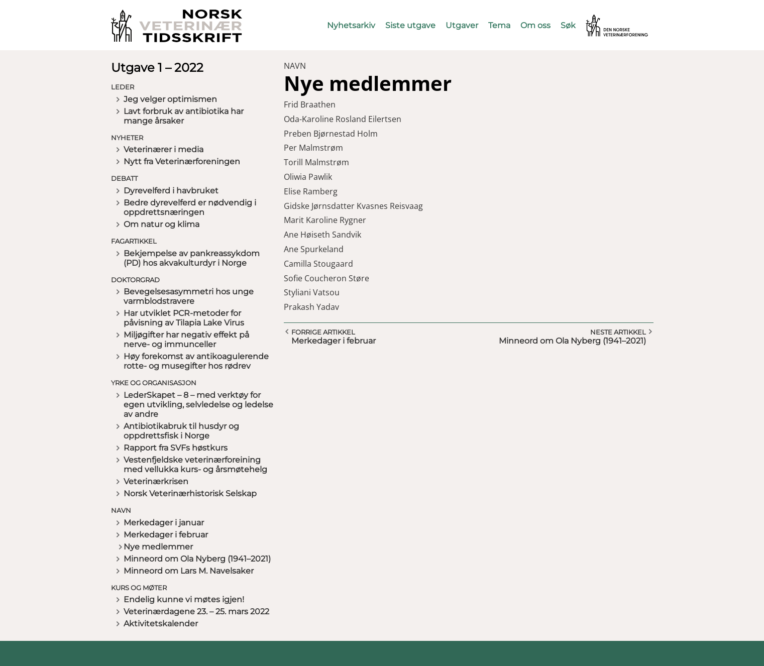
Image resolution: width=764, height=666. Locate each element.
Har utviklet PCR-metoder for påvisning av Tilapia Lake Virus (184, 317)
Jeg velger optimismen (170, 99)
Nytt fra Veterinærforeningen (182, 161)
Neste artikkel (618, 332)
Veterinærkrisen (156, 481)
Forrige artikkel (323, 332)
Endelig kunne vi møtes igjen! (184, 599)
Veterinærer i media (163, 149)
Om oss (535, 25)
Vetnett (601, 19)
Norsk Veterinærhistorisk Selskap (190, 493)
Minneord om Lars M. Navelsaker (189, 571)
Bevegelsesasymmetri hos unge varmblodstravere (189, 296)
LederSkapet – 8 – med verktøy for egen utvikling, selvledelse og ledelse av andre (198, 404)
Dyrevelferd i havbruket (171, 190)
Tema (499, 25)
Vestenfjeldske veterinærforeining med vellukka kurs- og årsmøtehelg (195, 464)
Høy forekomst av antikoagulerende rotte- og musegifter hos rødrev (196, 361)
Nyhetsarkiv (351, 25)
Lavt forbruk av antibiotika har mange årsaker (184, 116)
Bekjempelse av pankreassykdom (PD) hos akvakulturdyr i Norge (192, 258)
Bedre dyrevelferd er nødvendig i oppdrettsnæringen (190, 207)
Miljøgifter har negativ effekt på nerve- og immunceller (186, 339)
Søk (568, 25)
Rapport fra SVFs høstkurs (176, 448)
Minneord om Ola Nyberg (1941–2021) (197, 559)
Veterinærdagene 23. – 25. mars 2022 (196, 611)
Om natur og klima (161, 224)
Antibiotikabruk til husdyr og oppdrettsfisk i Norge (181, 430)
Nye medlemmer (158, 546)
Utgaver (462, 25)
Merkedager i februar (166, 534)
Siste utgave (410, 25)
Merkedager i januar (164, 522)
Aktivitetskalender (161, 623)
